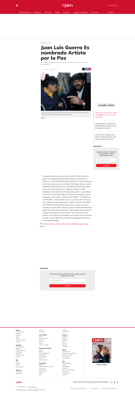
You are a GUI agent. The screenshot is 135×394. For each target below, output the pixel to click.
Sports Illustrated (45, 348)
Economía (42, 368)
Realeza (37, 12)
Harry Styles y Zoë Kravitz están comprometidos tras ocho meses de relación (106, 115)
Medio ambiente (66, 363)
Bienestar (18, 353)
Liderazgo (19, 373)
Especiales (42, 331)
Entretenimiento (43, 338)
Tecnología (42, 371)
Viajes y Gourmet (21, 340)
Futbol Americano (44, 353)
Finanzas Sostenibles (68, 370)
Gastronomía (20, 347)
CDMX (63, 341)
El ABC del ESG (66, 373)
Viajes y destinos (21, 350)
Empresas (42, 365)
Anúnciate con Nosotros (109, 388)
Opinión (41, 330)
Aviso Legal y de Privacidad (78, 388)
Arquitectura (66, 356)
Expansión (42, 363)
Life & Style (43, 335)
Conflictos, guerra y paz (80, 224)
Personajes (19, 352)
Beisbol (41, 351)
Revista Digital (113, 5)
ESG (40, 374)
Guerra (43, 226)
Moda (57, 12)
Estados (64, 343)
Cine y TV (41, 341)
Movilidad (65, 368)
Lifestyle (41, 358)
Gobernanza (66, 366)
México (64, 338)
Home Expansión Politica (46, 366)
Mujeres (18, 370)
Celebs (18, 365)
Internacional (43, 370)
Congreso (65, 340)
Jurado (18, 357)
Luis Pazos (67, 224)
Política (64, 335)
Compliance (94, 388)
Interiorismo (66, 358)
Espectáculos (25, 12)
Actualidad (19, 372)
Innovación (65, 371)
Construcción (66, 351)
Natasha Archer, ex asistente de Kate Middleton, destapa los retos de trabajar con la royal (106, 126)
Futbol (41, 350)
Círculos (48, 12)
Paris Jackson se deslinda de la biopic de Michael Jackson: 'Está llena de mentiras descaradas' (105, 137)
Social (64, 365)
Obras (41, 373)
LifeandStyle (66, 331)
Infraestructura (67, 355)
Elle (17, 360)
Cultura (94, 12)
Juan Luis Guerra (56, 224)
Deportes (42, 340)
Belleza (66, 12)
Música (41, 343)
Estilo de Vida (20, 355)
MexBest (19, 345)
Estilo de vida (20, 367)
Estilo (41, 336)
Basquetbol (42, 355)
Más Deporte (42, 356)
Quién (18, 330)
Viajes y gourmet (80, 12)
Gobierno (65, 336)
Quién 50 (111, 12)
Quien (111, 382)
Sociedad (65, 346)
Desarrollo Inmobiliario (69, 353)
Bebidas (18, 348)
